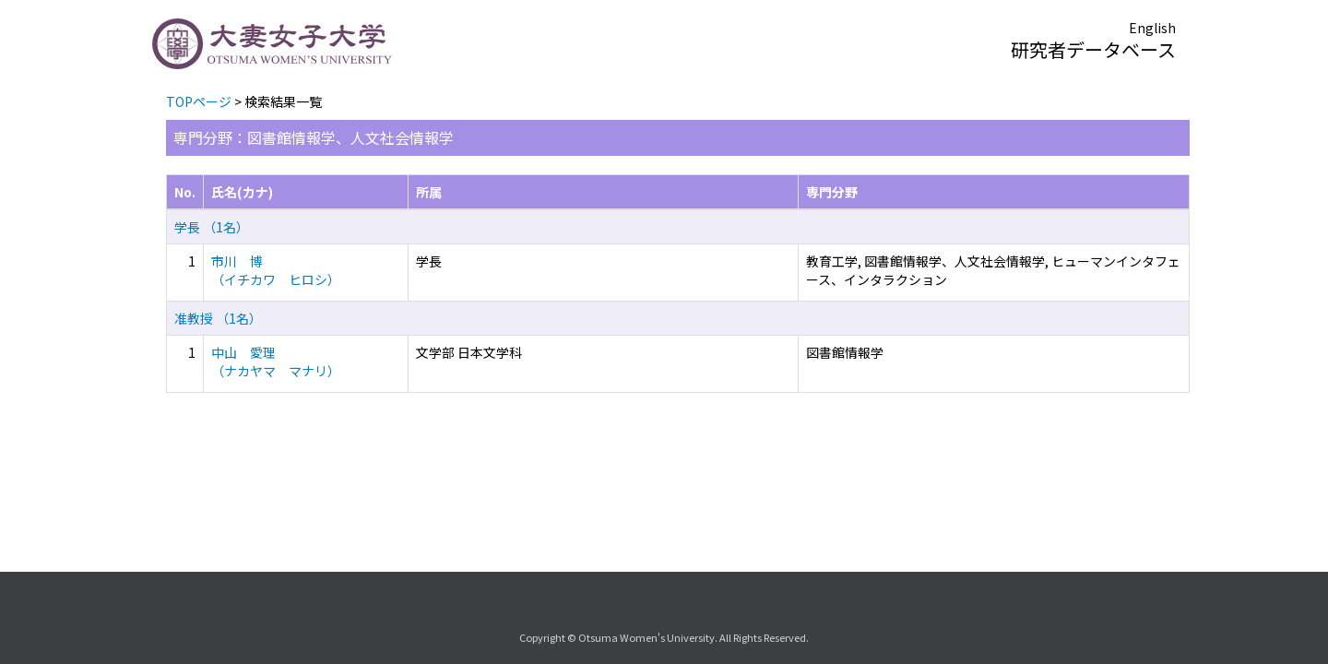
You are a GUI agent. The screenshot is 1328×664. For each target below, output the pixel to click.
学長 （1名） (211, 227)
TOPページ (198, 101)
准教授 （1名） (218, 318)
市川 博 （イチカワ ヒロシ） (275, 270)
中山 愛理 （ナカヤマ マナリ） (275, 361)
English (1152, 27)
